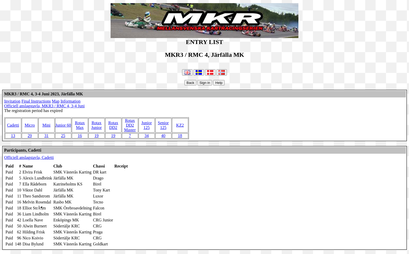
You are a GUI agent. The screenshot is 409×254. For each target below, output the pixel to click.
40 (163, 135)
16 (80, 135)
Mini (46, 125)
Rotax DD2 (113, 125)
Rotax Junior (96, 125)
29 (30, 135)
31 (46, 135)
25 (63, 135)
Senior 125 (163, 125)
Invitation (12, 101)
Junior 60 (63, 125)
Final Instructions (36, 101)
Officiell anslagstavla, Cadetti (29, 157)
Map (55, 101)
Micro (30, 125)
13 (13, 135)
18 (180, 135)
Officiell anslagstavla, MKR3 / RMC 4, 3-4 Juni (44, 106)
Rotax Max (80, 125)
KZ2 (180, 125)
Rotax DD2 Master (130, 125)
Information (70, 101)
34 (147, 135)
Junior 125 (146, 125)
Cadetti (13, 125)
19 (96, 135)
